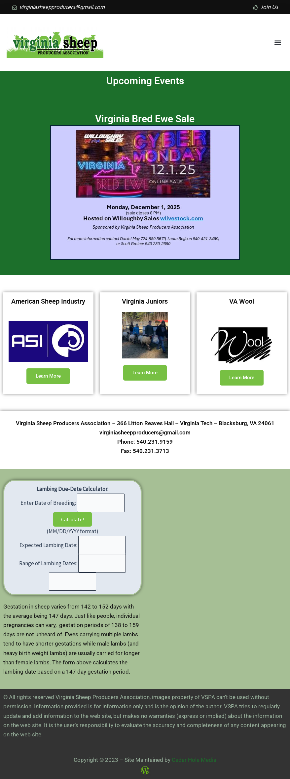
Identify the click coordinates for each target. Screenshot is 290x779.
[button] (277, 42)
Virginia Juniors (145, 301)
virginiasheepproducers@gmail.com (145, 432)
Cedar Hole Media (194, 760)
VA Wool (241, 301)
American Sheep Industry (48, 301)
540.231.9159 (154, 441)
